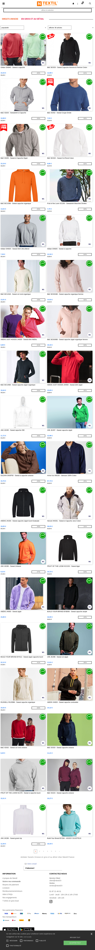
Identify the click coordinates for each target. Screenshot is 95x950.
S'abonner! (29, 868)
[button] (73, 3)
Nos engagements (9, 898)
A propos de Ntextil (9, 878)
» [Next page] (59, 851)
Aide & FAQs (7, 894)
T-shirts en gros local (10, 901)
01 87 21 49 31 (55, 891)
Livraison (6, 888)
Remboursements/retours (12, 891)
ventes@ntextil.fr (55, 886)
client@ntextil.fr (55, 881)
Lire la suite (28, 937)
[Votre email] (43, 864)
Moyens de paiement (10, 885)
